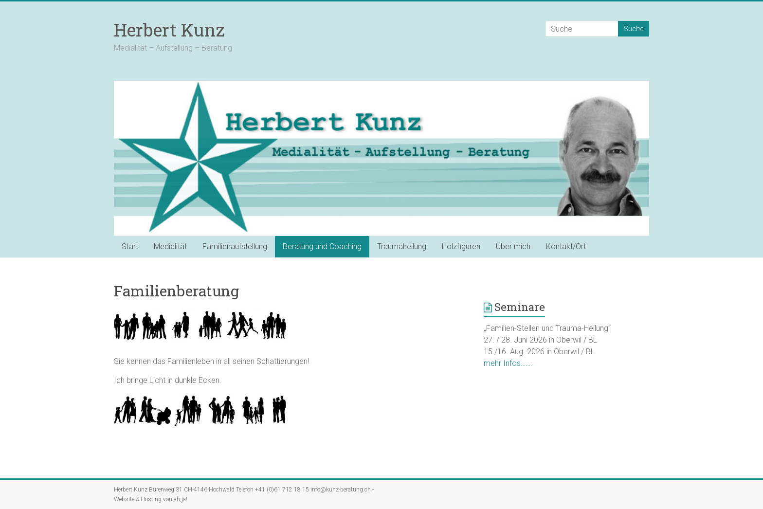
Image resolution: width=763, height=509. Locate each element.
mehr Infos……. (508, 363)
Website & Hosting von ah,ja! (150, 499)
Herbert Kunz (169, 29)
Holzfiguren (461, 246)
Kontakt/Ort (566, 246)
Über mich (513, 246)
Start (130, 246)
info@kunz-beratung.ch (340, 489)
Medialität (170, 246)
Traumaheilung (401, 246)
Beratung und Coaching (322, 246)
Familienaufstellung (234, 246)
